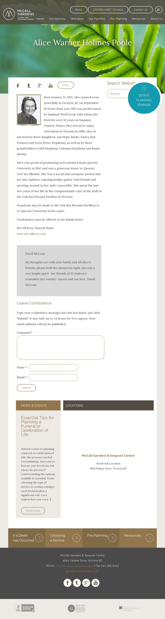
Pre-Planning (118, 18)
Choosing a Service (57, 541)
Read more (33, 514)
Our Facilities (97, 18)
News (78, 9)
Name (21, 371)
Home (40, 18)
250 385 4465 (64, 569)
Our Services (57, 18)
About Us (156, 18)
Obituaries (77, 18)
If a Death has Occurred (23, 541)
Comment (24, 332)
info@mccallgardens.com (82, 574)
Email (20, 381)
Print (66, 85)
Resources (139, 18)
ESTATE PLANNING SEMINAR (144, 100)
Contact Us (141, 9)
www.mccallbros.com (31, 234)
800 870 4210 (84, 569)
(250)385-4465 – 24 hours (108, 9)
